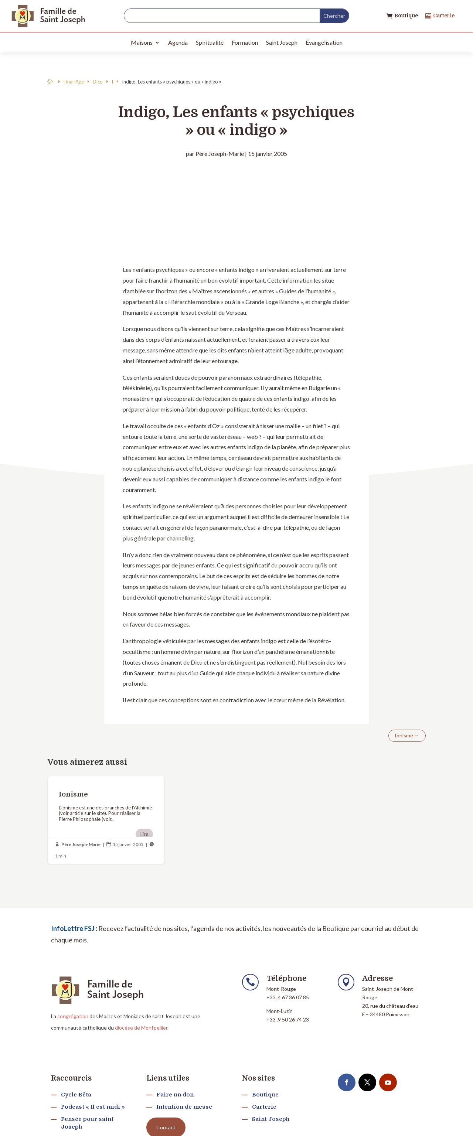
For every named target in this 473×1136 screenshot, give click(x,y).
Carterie (444, 15)
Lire (144, 834)
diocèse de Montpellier (141, 1027)
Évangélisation (324, 42)
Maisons (142, 42)
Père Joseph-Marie (219, 153)
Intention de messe (184, 1106)
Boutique (406, 15)
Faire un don (175, 1094)
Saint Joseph (281, 42)
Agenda (178, 42)
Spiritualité (210, 42)
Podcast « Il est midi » (93, 1106)
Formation (245, 42)
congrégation (72, 1016)
